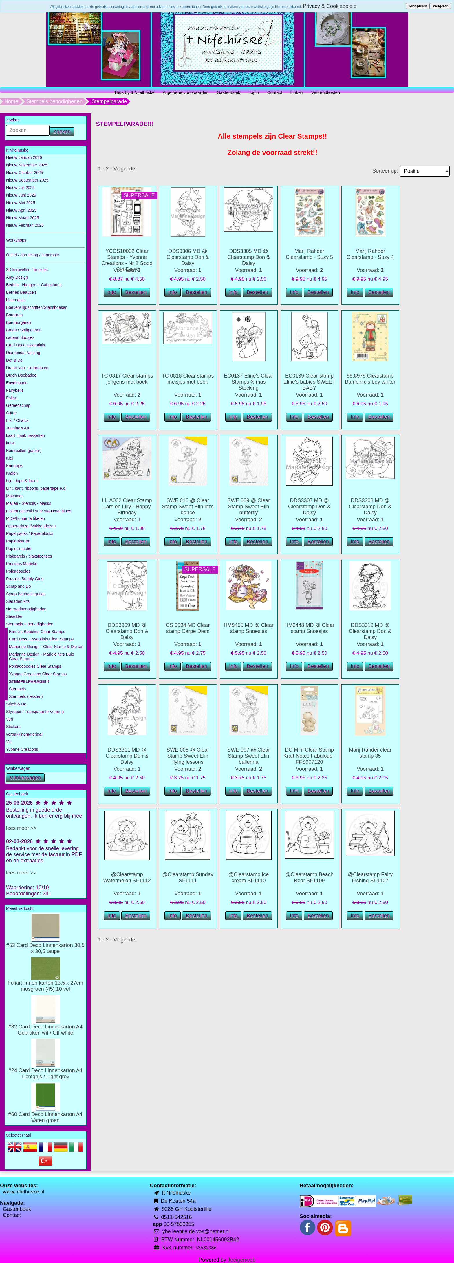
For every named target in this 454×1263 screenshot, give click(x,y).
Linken (296, 92)
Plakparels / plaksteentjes (29, 556)
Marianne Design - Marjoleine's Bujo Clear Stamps (41, 656)
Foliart (11, 397)
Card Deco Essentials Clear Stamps (41, 639)
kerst (10, 443)
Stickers (13, 726)
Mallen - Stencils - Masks (28, 503)
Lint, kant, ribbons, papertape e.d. (36, 488)
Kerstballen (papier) (23, 450)
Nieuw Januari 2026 (24, 157)
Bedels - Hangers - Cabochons (33, 284)
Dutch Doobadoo (21, 375)
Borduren (14, 315)
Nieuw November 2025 (26, 165)
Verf (9, 719)
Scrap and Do (18, 586)
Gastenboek (228, 92)
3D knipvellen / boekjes (27, 269)
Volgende (124, 169)
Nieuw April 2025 (21, 210)
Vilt (9, 741)
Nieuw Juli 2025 (20, 187)
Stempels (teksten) (26, 696)
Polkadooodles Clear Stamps (35, 666)
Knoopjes (14, 465)
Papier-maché (18, 548)
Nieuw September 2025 (27, 180)
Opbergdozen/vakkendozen (31, 526)
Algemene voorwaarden (185, 92)
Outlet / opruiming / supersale (32, 255)
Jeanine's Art (17, 428)
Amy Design (17, 277)
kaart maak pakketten (25, 435)
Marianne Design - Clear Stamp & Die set (46, 646)
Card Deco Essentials (25, 345)
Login (253, 92)
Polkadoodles (18, 571)
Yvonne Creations (22, 749)
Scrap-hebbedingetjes (25, 593)
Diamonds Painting (23, 352)
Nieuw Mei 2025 (20, 202)
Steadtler (14, 616)
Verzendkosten (325, 92)
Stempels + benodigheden (29, 624)
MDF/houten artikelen (25, 518)
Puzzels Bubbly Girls (24, 578)
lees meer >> (21, 828)
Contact (274, 92)
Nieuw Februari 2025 (25, 225)
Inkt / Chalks (17, 420)
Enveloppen (17, 382)
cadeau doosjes (20, 337)
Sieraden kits (18, 601)
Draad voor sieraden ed (27, 367)
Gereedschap (18, 405)
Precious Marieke (21, 563)
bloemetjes (16, 299)
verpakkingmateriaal (24, 734)
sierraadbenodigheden (26, 609)
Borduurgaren (18, 322)
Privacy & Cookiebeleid (329, 6)
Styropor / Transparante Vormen (35, 711)
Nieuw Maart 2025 (22, 217)
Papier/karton (18, 541)
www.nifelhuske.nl (23, 1192)
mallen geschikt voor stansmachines (38, 511)
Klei (9, 458)
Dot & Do (14, 360)
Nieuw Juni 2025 (21, 195)
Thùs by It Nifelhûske (134, 92)
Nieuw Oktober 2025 (24, 172)
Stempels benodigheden (54, 101)
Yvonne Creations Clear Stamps (38, 674)
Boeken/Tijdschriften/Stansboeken (36, 307)
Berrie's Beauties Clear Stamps (37, 631)
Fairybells (14, 390)
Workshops (16, 240)
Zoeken (62, 132)
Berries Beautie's (21, 292)
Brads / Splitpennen (23, 330)
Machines (14, 495)
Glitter (11, 413)
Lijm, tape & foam (22, 480)
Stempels (17, 689)
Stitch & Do (16, 704)
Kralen (12, 473)
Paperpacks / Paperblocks (29, 533)
